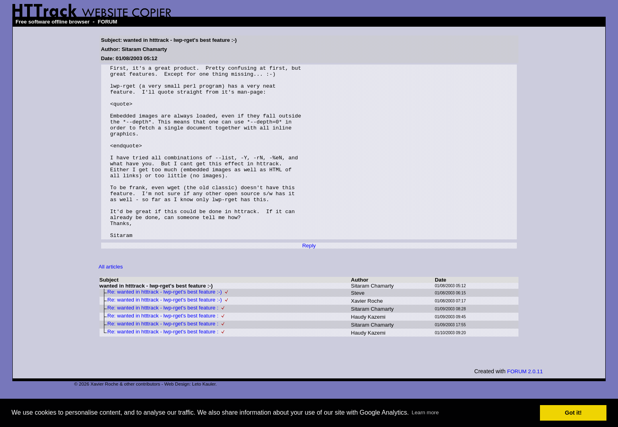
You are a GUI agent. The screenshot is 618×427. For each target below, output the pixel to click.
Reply (309, 280)
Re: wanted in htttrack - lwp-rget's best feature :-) (165, 326)
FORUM (107, 22)
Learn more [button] (425, 412)
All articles (111, 301)
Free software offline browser (53, 22)
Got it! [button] (573, 412)
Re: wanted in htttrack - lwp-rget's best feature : (163, 342)
